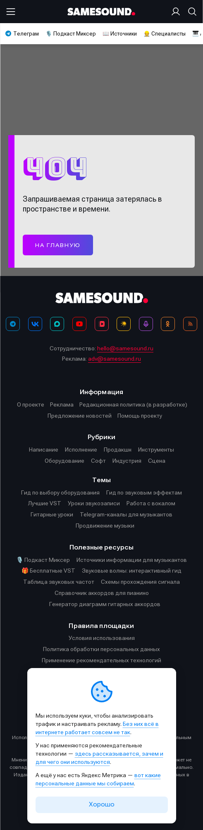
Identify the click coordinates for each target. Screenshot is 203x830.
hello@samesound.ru (125, 348)
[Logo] (102, 12)
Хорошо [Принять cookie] (102, 804)
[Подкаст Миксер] (146, 324)
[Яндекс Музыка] (124, 324)
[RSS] (190, 324)
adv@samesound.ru (114, 358)
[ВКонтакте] (35, 324)
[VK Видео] (102, 324)
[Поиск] (190, 12)
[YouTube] (79, 324)
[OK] (168, 324)
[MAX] (57, 324)
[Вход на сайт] (177, 12)
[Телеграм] (13, 324)
